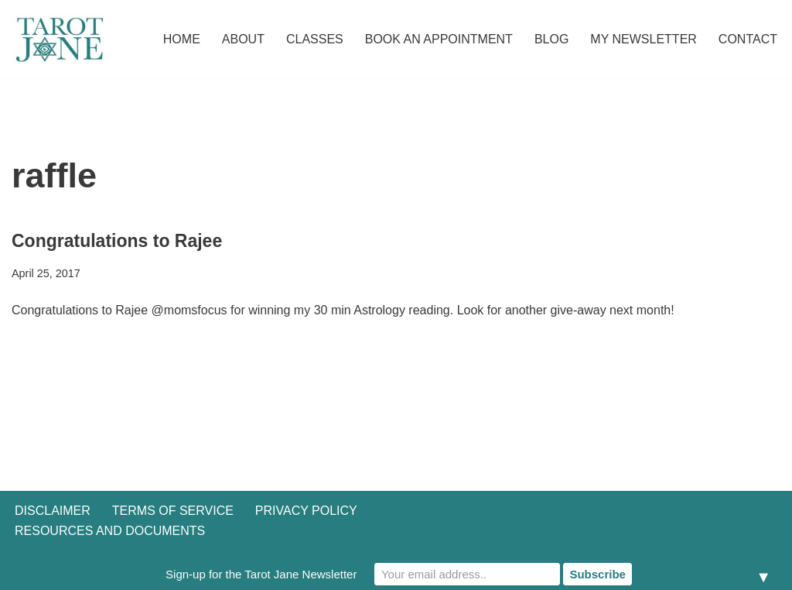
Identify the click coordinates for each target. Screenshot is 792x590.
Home (181, 39)
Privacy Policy (306, 510)
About (243, 39)
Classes (314, 39)
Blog (551, 39)
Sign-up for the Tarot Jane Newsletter (261, 574)
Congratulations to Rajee (117, 241)
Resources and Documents (110, 530)
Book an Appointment (439, 39)
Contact (748, 39)
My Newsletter (643, 39)
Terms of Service (173, 510)
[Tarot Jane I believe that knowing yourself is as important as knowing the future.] (58, 39)
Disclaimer (52, 510)
